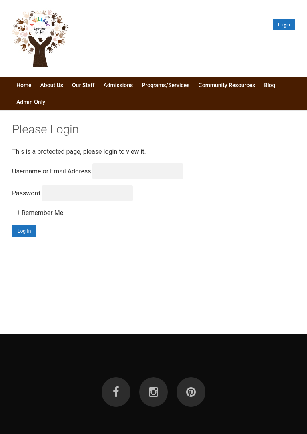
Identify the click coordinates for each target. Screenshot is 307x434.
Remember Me (38, 213)
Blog (269, 85)
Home (24, 85)
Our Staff (83, 85)
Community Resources (227, 85)
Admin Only (30, 102)
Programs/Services (165, 85)
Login (284, 24)
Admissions (118, 85)
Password (26, 193)
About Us (51, 85)
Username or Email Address (51, 171)
